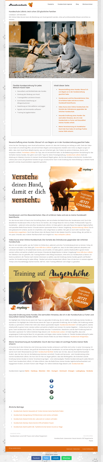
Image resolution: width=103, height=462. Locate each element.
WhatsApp (66, 458)
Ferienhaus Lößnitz (28, 152)
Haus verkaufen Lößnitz (62, 234)
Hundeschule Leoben (58, 332)
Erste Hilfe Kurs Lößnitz (43, 247)
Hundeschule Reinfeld (45, 352)
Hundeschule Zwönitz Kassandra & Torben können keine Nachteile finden (38, 411)
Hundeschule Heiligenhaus (79, 337)
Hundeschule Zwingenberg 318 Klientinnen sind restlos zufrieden (36, 415)
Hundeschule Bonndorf (68, 325)
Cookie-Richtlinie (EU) (87, 449)
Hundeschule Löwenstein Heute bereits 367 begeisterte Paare (73, 438)
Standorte (51, 4)
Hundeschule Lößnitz (73, 155)
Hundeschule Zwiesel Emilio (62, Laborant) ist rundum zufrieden (35, 419)
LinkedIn (56, 458)
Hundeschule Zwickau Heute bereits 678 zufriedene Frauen (34, 423)
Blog (77, 4)
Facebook (36, 458)
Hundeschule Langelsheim (18, 232)
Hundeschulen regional (65, 4)
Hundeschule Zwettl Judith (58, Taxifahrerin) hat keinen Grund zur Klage (38, 427)
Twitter (46, 458)
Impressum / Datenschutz (73, 449)
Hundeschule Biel (77, 364)
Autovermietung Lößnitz (80, 227)
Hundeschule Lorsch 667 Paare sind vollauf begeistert (30, 434)
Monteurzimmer (88, 4)
